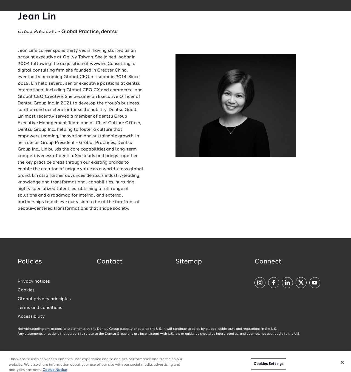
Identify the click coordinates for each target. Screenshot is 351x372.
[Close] (342, 365)
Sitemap (189, 262)
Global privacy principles (44, 299)
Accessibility (31, 316)
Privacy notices (34, 281)
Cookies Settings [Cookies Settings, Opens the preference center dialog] (268, 366)
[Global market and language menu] (81, 28)
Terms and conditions (40, 308)
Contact (110, 262)
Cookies (26, 290)
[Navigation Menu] (319, 27)
